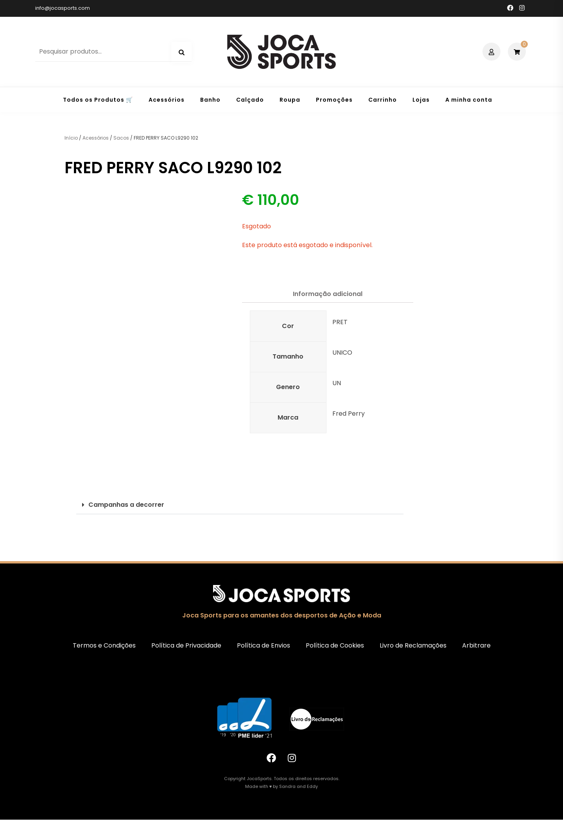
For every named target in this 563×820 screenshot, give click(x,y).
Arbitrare (476, 645)
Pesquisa (181, 52)
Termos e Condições (104, 645)
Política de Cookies (335, 645)
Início (71, 138)
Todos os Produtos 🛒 (98, 100)
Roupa (290, 100)
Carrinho (382, 100)
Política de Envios (263, 645)
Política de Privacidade (186, 645)
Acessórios (167, 100)
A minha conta (468, 100)
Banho (210, 100)
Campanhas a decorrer (126, 504)
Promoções (334, 100)
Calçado (250, 100)
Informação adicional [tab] (327, 293)
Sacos (121, 138)
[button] (239, 505)
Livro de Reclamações (413, 645)
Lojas (421, 100)
